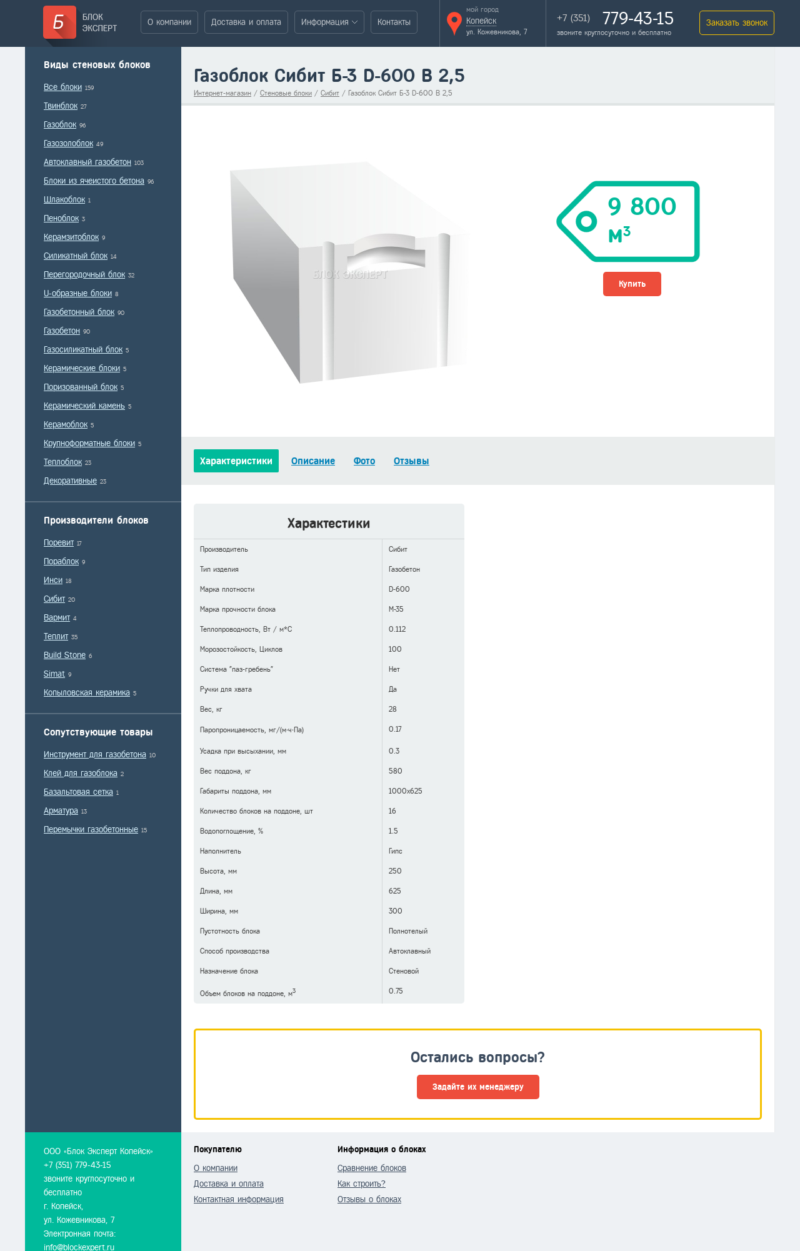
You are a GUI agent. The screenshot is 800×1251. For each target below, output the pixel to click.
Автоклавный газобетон (87, 162)
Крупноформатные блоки (89, 443)
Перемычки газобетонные (91, 829)
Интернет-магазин (222, 93)
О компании (169, 22)
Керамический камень (84, 406)
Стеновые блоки (286, 93)
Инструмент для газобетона (95, 754)
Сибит (54, 599)
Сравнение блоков (372, 1168)
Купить (632, 284)
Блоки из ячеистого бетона (94, 181)
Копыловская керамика (87, 692)
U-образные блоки (78, 293)
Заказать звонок (737, 22)
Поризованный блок (81, 387)
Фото (364, 461)
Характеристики (236, 461)
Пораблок (61, 561)
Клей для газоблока (81, 773)
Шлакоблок (64, 199)
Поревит (59, 542)
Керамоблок (66, 424)
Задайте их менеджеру (478, 1087)
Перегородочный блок (84, 274)
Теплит (56, 636)
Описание (313, 461)
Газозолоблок (68, 143)
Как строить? (362, 1184)
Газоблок (60, 124)
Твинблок (61, 106)
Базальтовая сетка (78, 792)
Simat (54, 674)
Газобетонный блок (79, 312)
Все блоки (63, 87)
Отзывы (411, 461)
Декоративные (70, 481)
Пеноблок (61, 218)
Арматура (61, 810)
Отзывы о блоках (369, 1199)
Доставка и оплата (246, 22)
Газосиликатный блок (83, 349)
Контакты (394, 22)
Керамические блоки (82, 368)
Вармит (57, 617)
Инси (53, 580)
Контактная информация (239, 1199)
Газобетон (62, 331)
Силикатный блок (76, 256)
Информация (325, 22)
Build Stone (65, 655)
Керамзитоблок (71, 237)
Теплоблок (63, 462)
